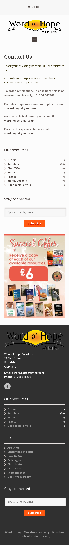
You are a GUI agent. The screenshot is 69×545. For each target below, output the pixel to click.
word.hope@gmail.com (22, 108)
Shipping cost (16, 472)
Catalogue (14, 460)
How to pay (14, 456)
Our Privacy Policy (19, 476)
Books (11, 172)
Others (12, 160)
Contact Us (14, 468)
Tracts (11, 176)
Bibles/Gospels (17, 180)
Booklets (13, 164)
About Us (13, 447)
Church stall (15, 464)
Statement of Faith (20, 451)
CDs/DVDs (13, 168)
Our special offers (19, 185)
